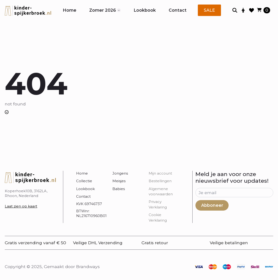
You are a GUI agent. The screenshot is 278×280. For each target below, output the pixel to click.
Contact (178, 10)
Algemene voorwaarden (161, 191)
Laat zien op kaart (21, 206)
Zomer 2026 (102, 10)
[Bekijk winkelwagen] (263, 10)
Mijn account (160, 173)
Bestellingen (160, 181)
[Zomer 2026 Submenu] (119, 10)
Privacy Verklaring (158, 204)
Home (69, 10)
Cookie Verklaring (158, 217)
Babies (118, 189)
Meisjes (119, 181)
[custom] (198, 267)
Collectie (84, 181)
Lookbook (145, 10)
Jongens (120, 173)
